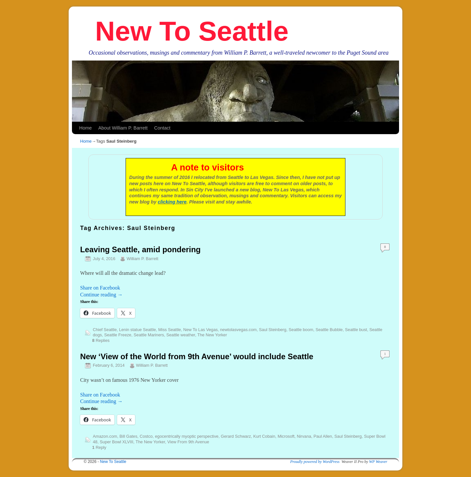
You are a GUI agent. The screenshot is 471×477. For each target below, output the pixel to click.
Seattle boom (301, 329)
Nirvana (304, 436)
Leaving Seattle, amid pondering (140, 249)
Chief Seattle (105, 329)
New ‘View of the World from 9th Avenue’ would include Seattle (196, 356)
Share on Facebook (100, 288)
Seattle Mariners (149, 334)
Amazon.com (105, 436)
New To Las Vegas (200, 329)
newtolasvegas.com (238, 329)
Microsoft (286, 436)
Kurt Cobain (264, 436)
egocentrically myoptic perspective (186, 436)
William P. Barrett (142, 258)
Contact (162, 128)
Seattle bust (356, 329)
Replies (101, 340)
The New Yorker (212, 334)
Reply (99, 447)
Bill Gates (128, 436)
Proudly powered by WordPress (315, 461)
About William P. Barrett (123, 128)
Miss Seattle (169, 329)
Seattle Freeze (117, 334)
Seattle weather (180, 334)
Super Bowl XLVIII (116, 441)
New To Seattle (191, 31)
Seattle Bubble (329, 329)
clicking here (172, 201)
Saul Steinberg (273, 329)
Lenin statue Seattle (137, 329)
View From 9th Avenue (188, 441)
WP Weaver (378, 461)
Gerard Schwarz (236, 436)
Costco (146, 436)
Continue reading (101, 294)
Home (85, 128)
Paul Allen (322, 436)
